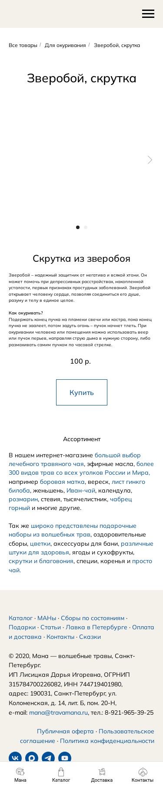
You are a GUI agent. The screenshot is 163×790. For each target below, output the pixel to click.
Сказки (90, 637)
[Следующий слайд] (150, 159)
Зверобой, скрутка (117, 45)
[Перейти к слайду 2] (85, 227)
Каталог (21, 618)
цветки (40, 543)
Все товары (23, 45)
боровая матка (62, 482)
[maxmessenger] (31, 758)
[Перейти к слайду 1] (78, 227)
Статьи (50, 627)
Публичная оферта (65, 731)
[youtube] (64, 758)
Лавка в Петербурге (96, 627)
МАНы (46, 618)
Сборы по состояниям (92, 618)
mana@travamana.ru (58, 712)
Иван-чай (81, 490)
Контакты (60, 637)
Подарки (22, 627)
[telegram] (48, 758)
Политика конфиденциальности (107, 741)
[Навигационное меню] (148, 14)
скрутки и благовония (41, 561)
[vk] (15, 758)
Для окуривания (65, 45)
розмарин (23, 499)
